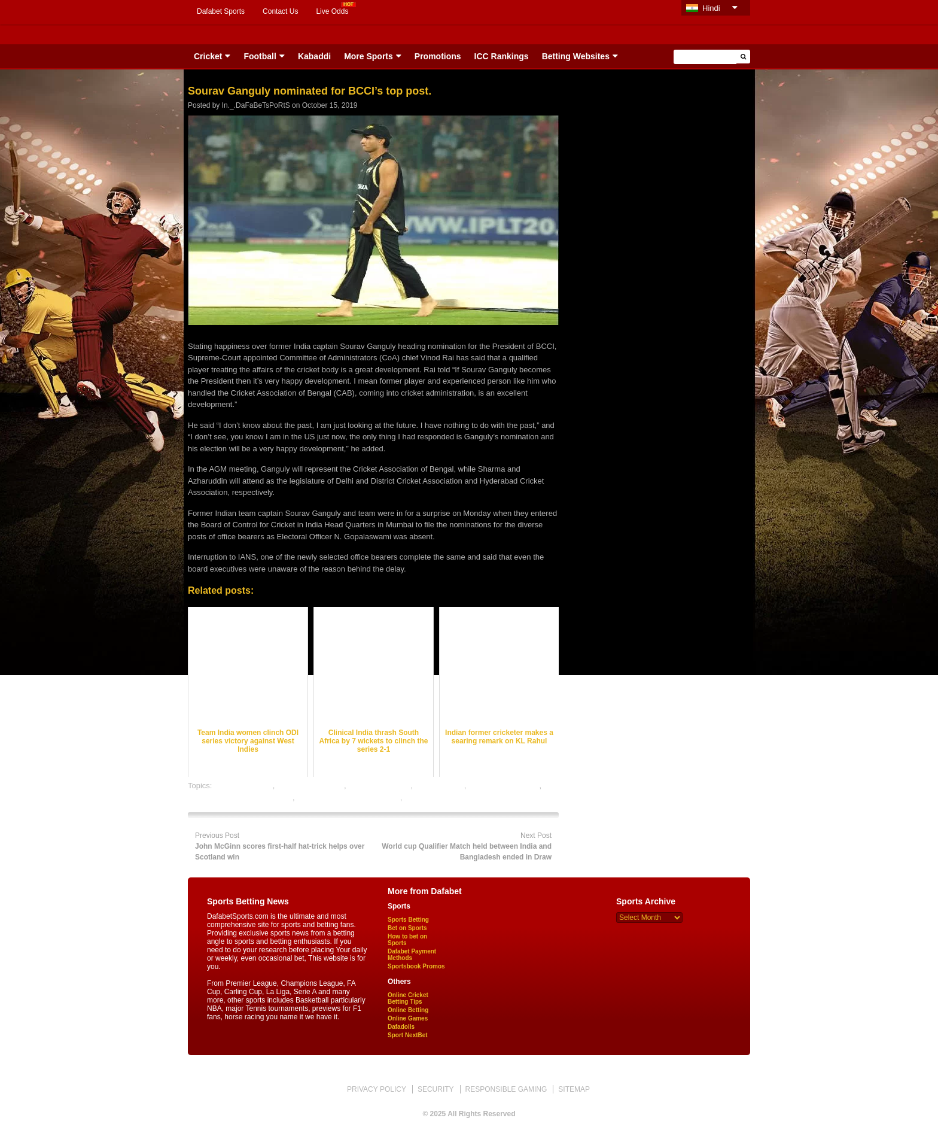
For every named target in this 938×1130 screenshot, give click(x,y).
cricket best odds (243, 785)
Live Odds (332, 11)
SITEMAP (574, 1089)
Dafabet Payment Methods (412, 954)
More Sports (368, 56)
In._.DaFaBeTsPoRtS (256, 105)
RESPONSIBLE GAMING (506, 1089)
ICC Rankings (501, 56)
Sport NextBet (408, 1035)
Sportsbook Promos (416, 966)
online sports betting (439, 797)
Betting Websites (576, 56)
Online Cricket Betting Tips (408, 998)
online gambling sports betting (348, 797)
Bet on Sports (407, 928)
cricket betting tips (379, 785)
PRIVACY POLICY (376, 1089)
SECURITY (436, 1089)
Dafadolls (401, 1026)
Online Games (408, 1018)
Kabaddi (314, 56)
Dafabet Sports (221, 11)
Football (259, 56)
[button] (743, 56)
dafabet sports (439, 785)
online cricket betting (504, 785)
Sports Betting (408, 919)
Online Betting (408, 1010)
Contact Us (280, 11)
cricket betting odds (310, 785)
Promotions (438, 56)
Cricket (208, 56)
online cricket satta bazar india (240, 797)
